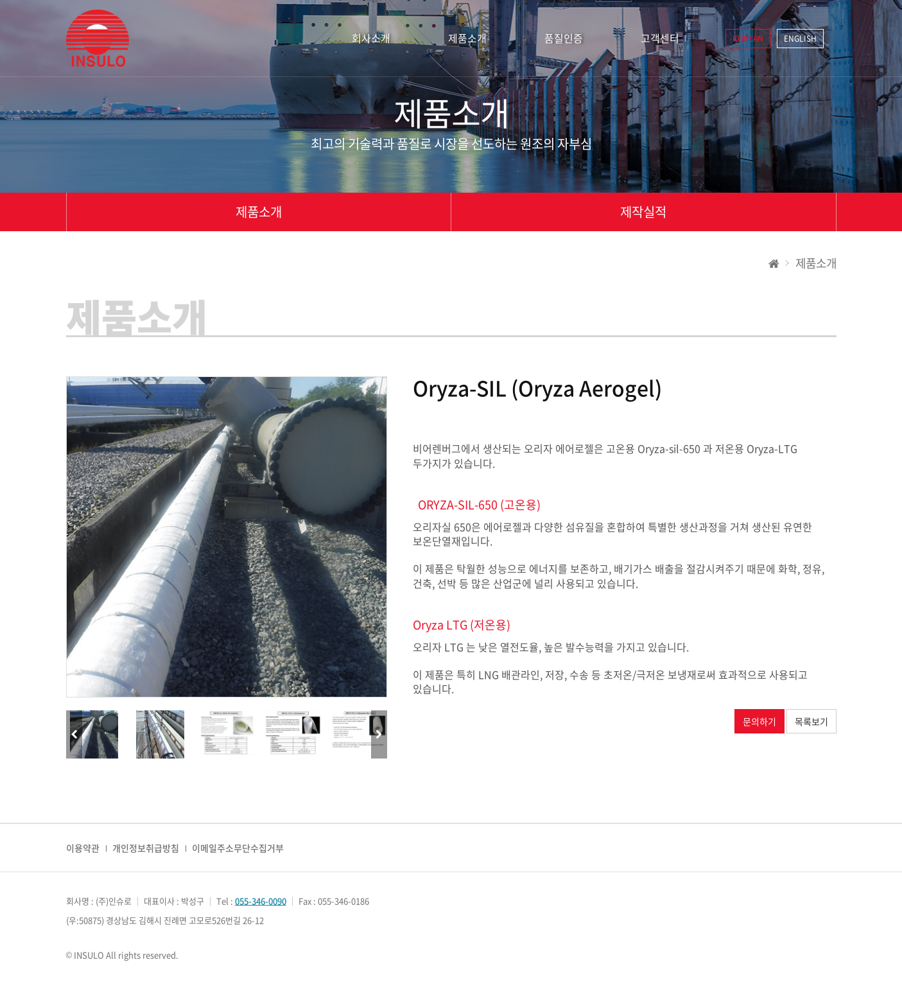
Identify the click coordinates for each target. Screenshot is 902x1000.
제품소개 (467, 38)
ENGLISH (800, 38)
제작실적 (643, 211)
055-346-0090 (260, 901)
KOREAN (748, 38)
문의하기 (759, 721)
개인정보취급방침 (145, 847)
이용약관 (83, 847)
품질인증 (563, 38)
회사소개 (371, 38)
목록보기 (811, 721)
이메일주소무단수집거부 (238, 847)
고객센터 (660, 38)
